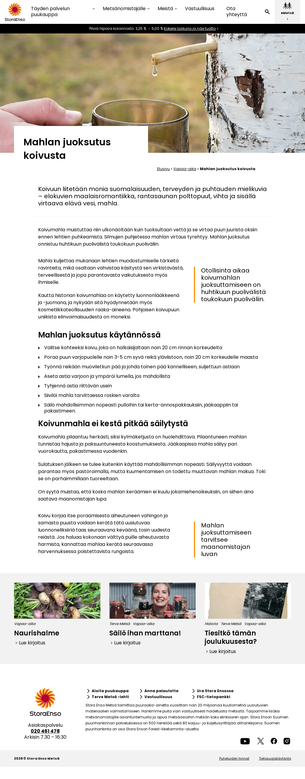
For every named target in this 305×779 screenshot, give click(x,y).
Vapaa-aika (184, 168)
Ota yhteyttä (236, 11)
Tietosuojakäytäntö (275, 758)
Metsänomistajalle (124, 9)
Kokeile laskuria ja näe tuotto (190, 29)
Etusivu (163, 168)
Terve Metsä (119, 623)
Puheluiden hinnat (234, 758)
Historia (211, 623)
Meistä (165, 9)
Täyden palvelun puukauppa (50, 12)
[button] (267, 12)
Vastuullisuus (199, 8)
